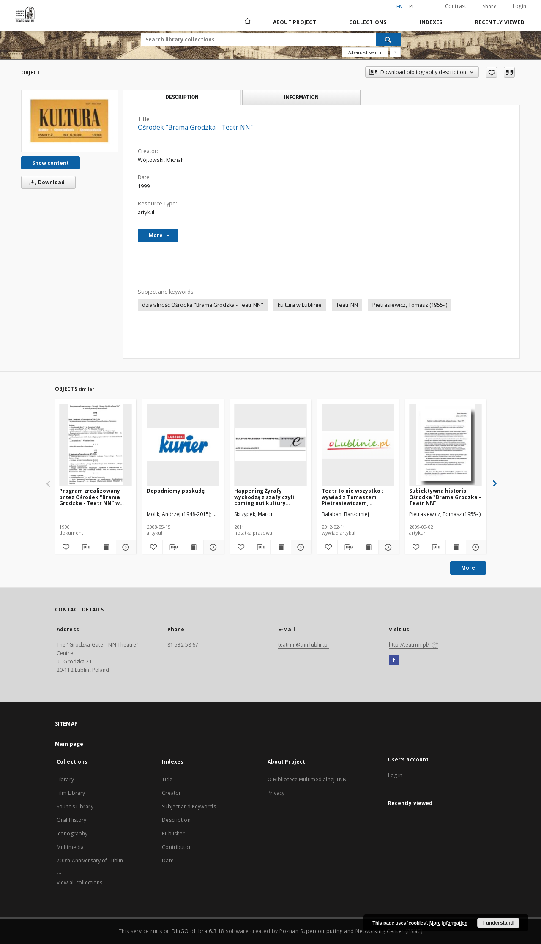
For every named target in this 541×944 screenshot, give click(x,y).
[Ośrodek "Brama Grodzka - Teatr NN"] (70, 120)
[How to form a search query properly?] (395, 52)
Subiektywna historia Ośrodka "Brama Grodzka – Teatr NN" (445, 496)
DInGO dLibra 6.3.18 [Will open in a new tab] (198, 931)
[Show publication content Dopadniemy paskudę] (193, 547)
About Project (294, 22)
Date (167, 860)
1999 (144, 186)
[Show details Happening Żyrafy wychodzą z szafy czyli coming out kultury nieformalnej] (300, 547)
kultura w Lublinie (300, 304)
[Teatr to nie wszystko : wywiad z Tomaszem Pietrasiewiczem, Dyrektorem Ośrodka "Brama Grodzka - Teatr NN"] (358, 444)
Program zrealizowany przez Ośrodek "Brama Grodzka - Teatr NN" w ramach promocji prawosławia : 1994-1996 (91, 496)
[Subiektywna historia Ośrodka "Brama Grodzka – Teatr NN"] (445, 444)
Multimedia (70, 847)
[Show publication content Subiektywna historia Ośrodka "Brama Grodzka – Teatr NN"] (456, 547)
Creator (171, 793)
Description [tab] (182, 97)
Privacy (276, 793)
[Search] (388, 39)
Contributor (176, 847)
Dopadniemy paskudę (176, 490)
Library (65, 779)
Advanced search (364, 52)
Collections (368, 22)
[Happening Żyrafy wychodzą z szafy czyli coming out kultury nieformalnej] (270, 444)
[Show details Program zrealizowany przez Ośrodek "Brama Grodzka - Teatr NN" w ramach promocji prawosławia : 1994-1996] (125, 547)
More (468, 567)
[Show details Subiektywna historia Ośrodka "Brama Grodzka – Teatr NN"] (475, 547)
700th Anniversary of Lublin (90, 860)
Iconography (72, 833)
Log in (395, 775)
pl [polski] (412, 6)
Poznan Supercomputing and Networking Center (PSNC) (350, 931)
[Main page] (247, 22)
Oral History (71, 820)
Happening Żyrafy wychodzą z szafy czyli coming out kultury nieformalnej (264, 496)
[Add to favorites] (491, 72)
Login (519, 6)
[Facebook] (394, 660)
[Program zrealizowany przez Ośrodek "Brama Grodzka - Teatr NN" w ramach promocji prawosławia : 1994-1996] (95, 444)
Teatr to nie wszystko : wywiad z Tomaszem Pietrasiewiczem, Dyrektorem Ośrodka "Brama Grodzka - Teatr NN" (354, 496)
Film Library (71, 793)
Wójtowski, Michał (160, 160)
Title (167, 779)
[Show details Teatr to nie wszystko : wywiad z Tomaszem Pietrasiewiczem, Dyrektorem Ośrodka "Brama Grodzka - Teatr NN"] (387, 547)
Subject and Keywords (189, 806)
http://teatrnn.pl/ (413, 644)
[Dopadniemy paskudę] (183, 444)
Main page (69, 744)
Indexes (431, 22)
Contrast (456, 6)
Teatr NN (347, 304)
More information (448, 922)
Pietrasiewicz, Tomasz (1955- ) (409, 304)
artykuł (146, 212)
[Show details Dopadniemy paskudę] (212, 547)
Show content (50, 162)
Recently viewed (500, 22)
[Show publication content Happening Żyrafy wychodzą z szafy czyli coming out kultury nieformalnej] (281, 547)
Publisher (173, 833)
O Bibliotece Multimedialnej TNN (307, 779)
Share (490, 6)
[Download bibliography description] (85, 547)
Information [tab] (301, 97)
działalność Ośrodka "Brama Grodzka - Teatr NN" (202, 304)
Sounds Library (75, 806)
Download (46, 182)
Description (176, 820)
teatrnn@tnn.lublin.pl (303, 644)
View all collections (79, 882)
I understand (498, 923)
